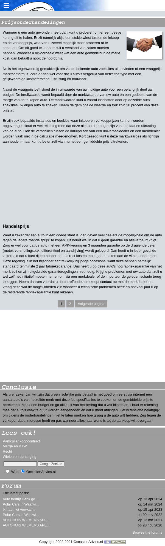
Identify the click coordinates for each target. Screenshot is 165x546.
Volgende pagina (91, 304)
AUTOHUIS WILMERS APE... (26, 520)
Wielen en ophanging (19, 457)
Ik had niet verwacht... (20, 509)
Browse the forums (147, 532)
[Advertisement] (41, 346)
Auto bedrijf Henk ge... (20, 499)
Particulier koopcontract (21, 441)
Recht (7, 451)
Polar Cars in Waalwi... (21, 504)
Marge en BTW (15, 446)
